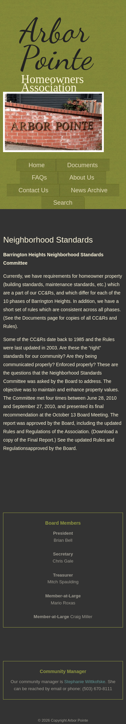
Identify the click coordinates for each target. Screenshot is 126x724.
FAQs (39, 177)
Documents (82, 165)
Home (37, 165)
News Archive (89, 190)
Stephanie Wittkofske (84, 681)
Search (62, 202)
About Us (81, 177)
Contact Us (33, 190)
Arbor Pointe (56, 44)
